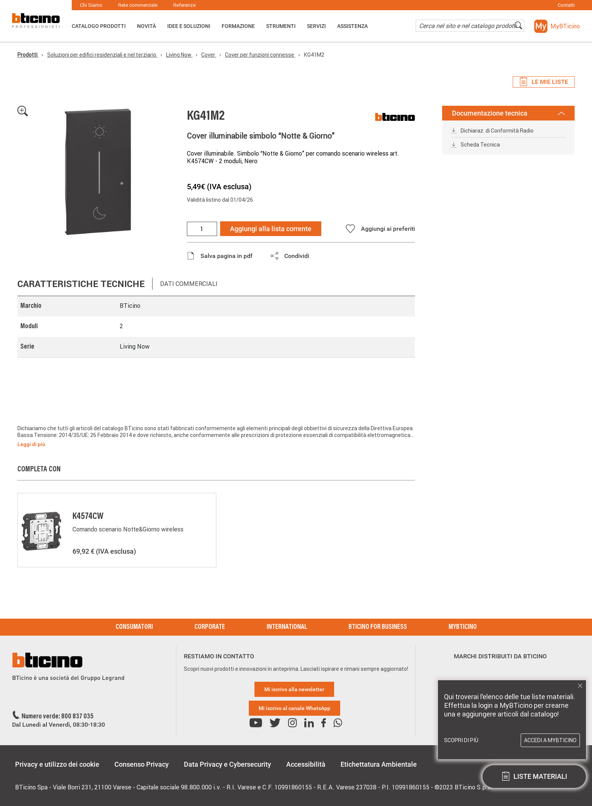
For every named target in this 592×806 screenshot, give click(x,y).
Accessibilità (305, 764)
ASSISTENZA (352, 26)
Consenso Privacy (141, 764)
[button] (557, 26)
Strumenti (281, 26)
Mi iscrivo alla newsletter (294, 689)
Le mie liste (543, 81)
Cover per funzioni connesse (260, 54)
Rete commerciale (137, 5)
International (287, 627)
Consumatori (134, 627)
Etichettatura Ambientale (379, 764)
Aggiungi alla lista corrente (270, 229)
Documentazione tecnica (508, 113)
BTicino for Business (377, 627)
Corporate (209, 627)
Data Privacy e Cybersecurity (227, 764)
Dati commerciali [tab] (188, 283)
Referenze (184, 5)
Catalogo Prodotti (99, 26)
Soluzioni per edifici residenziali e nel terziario (102, 54)
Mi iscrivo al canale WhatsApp (294, 708)
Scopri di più (461, 740)
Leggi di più (31, 444)
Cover (208, 54)
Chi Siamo (91, 5)
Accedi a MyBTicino (550, 740)
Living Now (179, 54)
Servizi (316, 26)
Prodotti (28, 54)
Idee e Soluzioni (188, 26)
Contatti (566, 5)
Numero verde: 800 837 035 (58, 716)
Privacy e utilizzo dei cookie (57, 764)
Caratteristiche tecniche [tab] (81, 283)
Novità (146, 26)
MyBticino (463, 627)
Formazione (238, 26)
